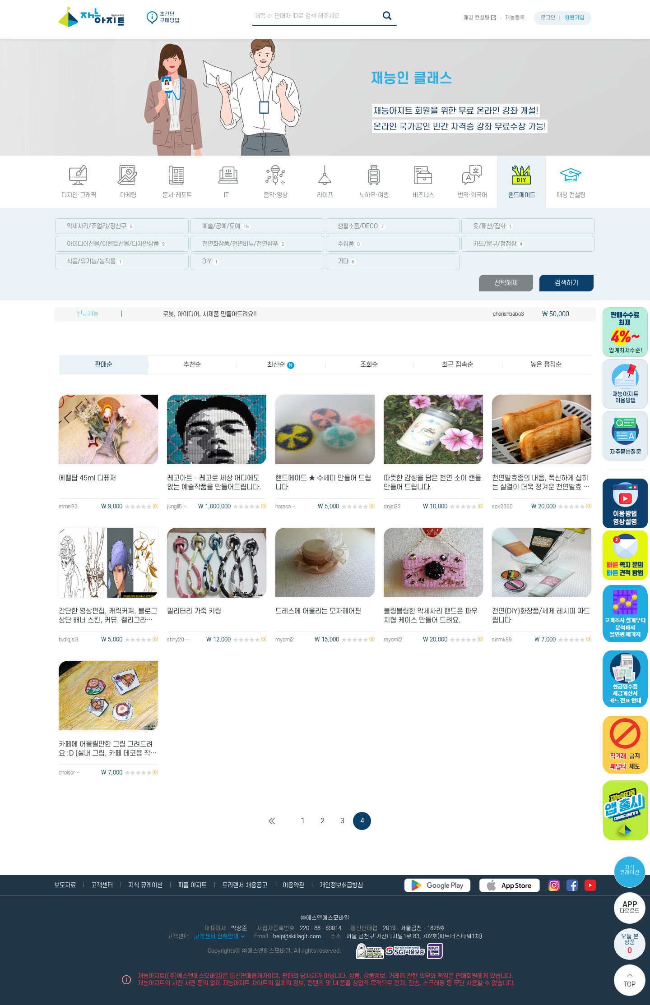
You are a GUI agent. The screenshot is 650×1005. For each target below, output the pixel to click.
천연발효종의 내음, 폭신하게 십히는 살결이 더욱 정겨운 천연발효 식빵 (541, 483)
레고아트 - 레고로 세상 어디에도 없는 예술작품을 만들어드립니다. (214, 482)
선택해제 (506, 283)
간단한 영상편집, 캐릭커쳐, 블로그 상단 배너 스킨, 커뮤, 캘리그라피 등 (108, 616)
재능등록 (515, 18)
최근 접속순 (457, 365)
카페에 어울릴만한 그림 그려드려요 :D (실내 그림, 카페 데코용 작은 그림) (108, 749)
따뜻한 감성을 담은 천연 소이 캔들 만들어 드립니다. (432, 482)
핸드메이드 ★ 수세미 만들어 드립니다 (323, 482)
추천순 (192, 365)
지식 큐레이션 (630, 870)
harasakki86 (286, 507)
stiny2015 (178, 640)
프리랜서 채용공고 (244, 885)
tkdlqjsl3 (69, 640)
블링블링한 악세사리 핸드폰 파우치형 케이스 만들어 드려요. (431, 615)
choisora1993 (70, 773)
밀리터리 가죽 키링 (194, 611)
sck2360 (502, 507)
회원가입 (575, 18)
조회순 (369, 365)
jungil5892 (178, 507)
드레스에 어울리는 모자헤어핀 (318, 611)
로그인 (548, 18)
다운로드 (630, 907)
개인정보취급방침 (341, 885)
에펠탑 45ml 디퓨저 (87, 478)
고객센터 (102, 885)
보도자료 (65, 885)
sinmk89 (502, 640)
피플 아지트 (192, 885)
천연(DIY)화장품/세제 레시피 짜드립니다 (541, 615)
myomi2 (284, 640)
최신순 (280, 365)
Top (630, 984)
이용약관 (293, 885)
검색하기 (566, 283)
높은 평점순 (546, 365)
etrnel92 (68, 507)
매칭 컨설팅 (477, 18)
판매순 (103, 365)
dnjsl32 (392, 507)
